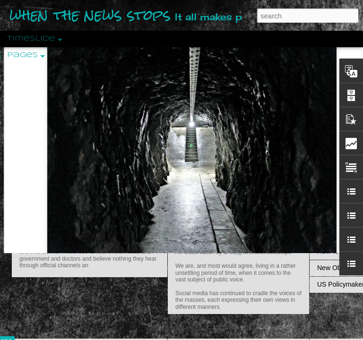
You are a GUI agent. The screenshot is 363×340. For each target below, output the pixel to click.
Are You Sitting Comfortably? (229, 241)
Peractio (40, 219)
